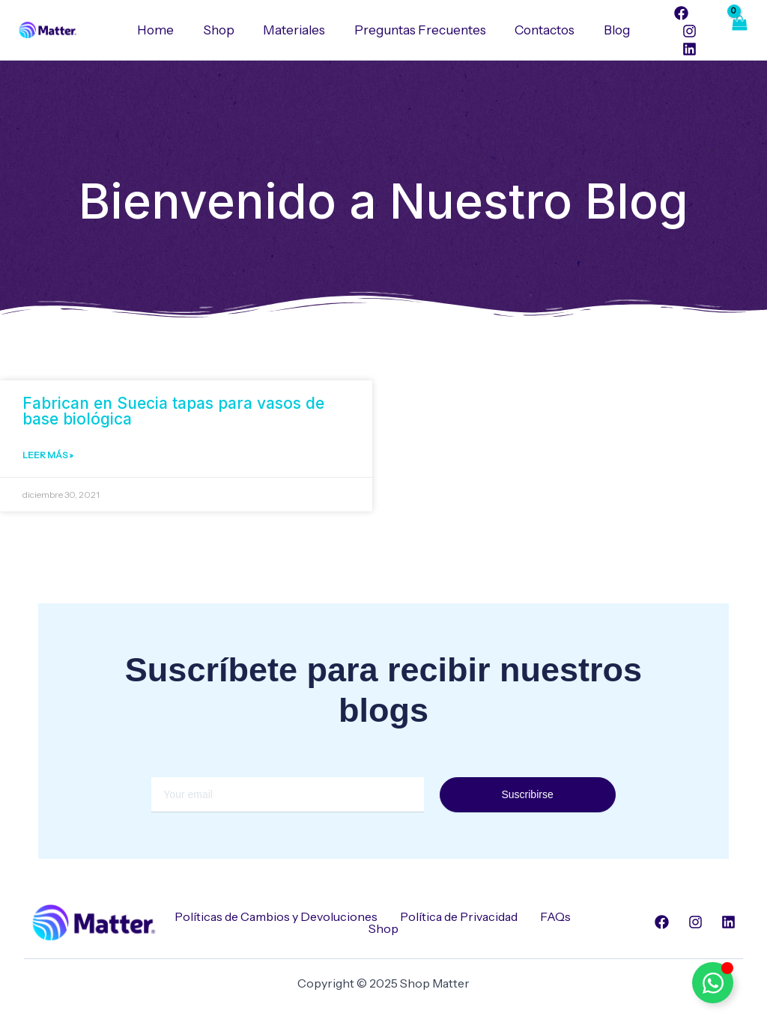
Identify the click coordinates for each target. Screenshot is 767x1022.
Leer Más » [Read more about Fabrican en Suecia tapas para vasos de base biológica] (47, 455)
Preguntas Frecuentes (419, 29)
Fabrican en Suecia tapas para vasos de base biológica (173, 411)
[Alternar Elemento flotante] (712, 982)
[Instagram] (679, 31)
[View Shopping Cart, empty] (738, 30)
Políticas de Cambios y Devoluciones (276, 916)
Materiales (296, 29)
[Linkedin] (679, 49)
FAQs (555, 916)
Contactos (540, 29)
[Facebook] (671, 13)
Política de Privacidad (459, 916)
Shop (224, 29)
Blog (608, 29)
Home (164, 29)
